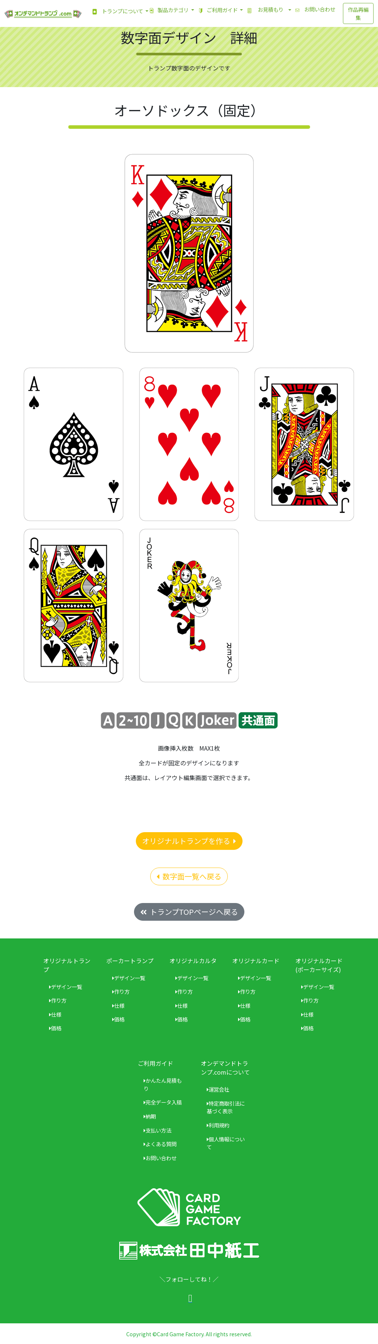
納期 (150, 1116)
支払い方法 (157, 1130)
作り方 (57, 1000)
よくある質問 (160, 1144)
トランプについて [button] (115, 11)
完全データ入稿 (163, 1102)
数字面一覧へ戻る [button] (189, 876)
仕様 (55, 1014)
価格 (55, 1028)
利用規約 (218, 1125)
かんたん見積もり (163, 1084)
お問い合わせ (313, 10)
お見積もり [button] (265, 10)
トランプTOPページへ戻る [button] (189, 911)
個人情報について (226, 1143)
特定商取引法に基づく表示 (226, 1107)
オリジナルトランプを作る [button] (189, 840)
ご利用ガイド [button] (217, 10)
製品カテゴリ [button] (167, 10)
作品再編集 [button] (358, 13)
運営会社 (218, 1089)
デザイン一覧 (65, 986)
